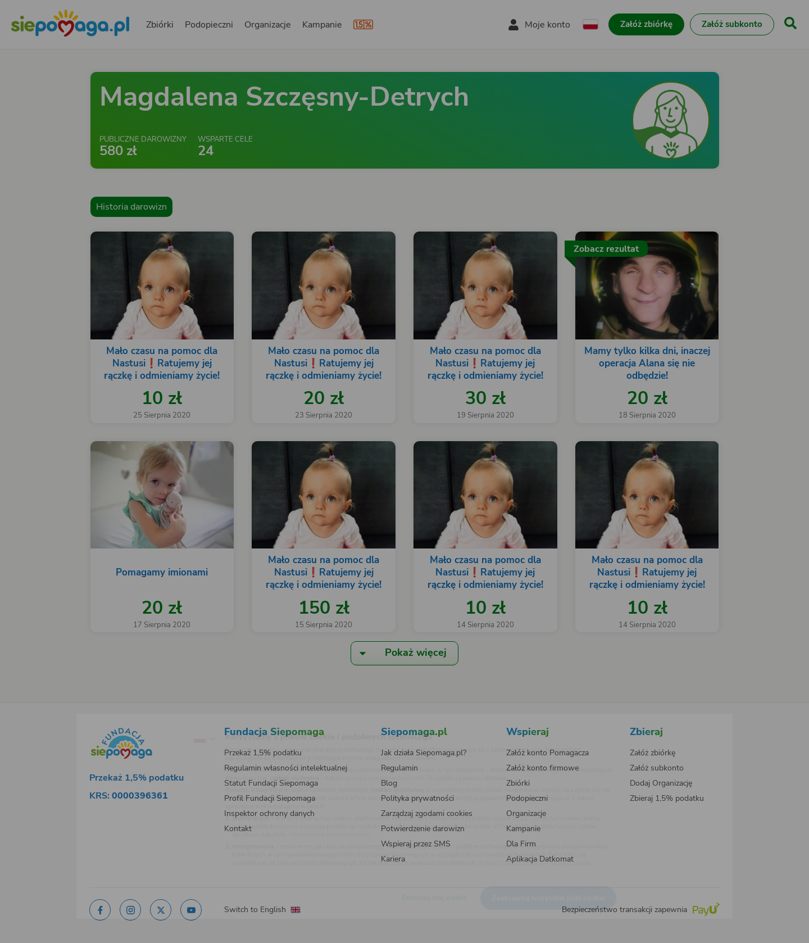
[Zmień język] (157, 721)
